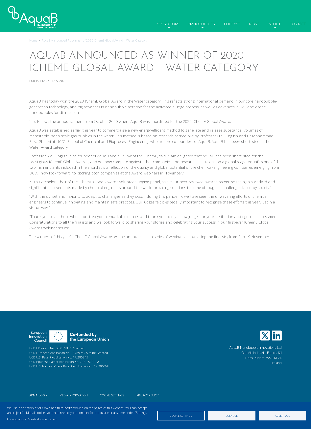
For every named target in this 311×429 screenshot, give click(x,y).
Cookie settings (181, 415)
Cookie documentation (42, 419)
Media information (74, 395)
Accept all (282, 415)
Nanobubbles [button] (196, 23)
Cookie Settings (112, 395)
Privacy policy (15, 419)
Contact (297, 23)
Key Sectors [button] (161, 23)
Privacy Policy (147, 395)
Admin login (38, 395)
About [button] (272, 23)
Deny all (232, 415)
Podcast (228, 23)
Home (33, 40)
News (251, 23)
